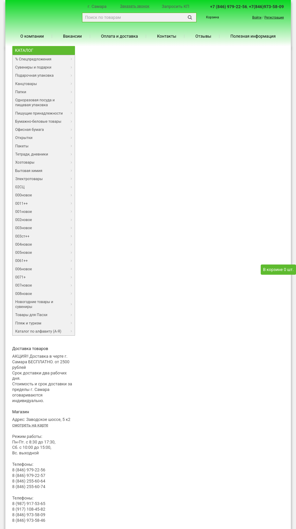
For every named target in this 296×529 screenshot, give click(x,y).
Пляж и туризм (28, 323)
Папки (20, 92)
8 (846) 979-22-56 (29, 469)
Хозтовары (25, 162)
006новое (23, 269)
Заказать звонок (134, 6)
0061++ (21, 260)
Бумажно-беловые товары (38, 121)
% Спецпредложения (33, 59)
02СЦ (20, 187)
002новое (23, 220)
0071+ (20, 277)
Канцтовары (26, 84)
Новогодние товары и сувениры (34, 304)
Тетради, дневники (31, 154)
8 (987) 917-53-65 (29, 503)
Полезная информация (253, 36)
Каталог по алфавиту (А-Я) (38, 331)
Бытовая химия (28, 171)
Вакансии (72, 36)
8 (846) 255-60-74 (29, 486)
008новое (23, 293)
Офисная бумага (29, 129)
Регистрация (274, 17)
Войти (256, 17)
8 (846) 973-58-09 (29, 514)
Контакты (166, 36)
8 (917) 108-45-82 (29, 509)
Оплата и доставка (119, 36)
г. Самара (97, 6)
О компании (32, 36)
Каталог (24, 50)
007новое (23, 285)
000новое (23, 195)
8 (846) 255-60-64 (29, 481)
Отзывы (203, 36)
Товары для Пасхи (31, 315)
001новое (23, 211)
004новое (23, 244)
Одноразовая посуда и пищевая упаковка (35, 102)
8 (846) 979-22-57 (29, 475)
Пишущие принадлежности (39, 113)
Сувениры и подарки (33, 67)
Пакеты (22, 146)
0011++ (21, 203)
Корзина (212, 17)
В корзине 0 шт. (278, 269)
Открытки (24, 138)
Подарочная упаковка (34, 75)
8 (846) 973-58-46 (29, 520)
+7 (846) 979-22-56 (228, 6)
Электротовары (29, 179)
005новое (23, 252)
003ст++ (22, 236)
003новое (23, 228)
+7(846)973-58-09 (266, 6)
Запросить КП (175, 6)
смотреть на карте (30, 425)
